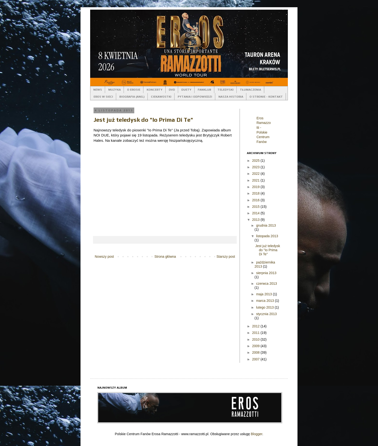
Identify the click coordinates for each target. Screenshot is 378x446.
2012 (256, 326)
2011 (256, 333)
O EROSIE (133, 89)
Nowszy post (104, 256)
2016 (256, 200)
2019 (256, 187)
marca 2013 (265, 301)
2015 (256, 207)
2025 (256, 160)
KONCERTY (154, 89)
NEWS (97, 89)
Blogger (256, 434)
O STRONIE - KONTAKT (266, 96)
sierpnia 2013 (266, 273)
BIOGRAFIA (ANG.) (132, 96)
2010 (256, 339)
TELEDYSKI (225, 89)
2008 (256, 352)
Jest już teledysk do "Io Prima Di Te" (143, 119)
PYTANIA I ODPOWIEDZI (195, 96)
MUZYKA (114, 89)
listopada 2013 (267, 236)
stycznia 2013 (266, 314)
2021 (256, 180)
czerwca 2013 (266, 283)
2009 (256, 346)
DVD (172, 89)
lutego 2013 (265, 307)
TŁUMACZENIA (250, 89)
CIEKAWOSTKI (161, 96)
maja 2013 (264, 294)
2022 (256, 174)
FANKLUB (204, 89)
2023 (256, 167)
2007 (256, 359)
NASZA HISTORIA (230, 96)
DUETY (186, 89)
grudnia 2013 (266, 225)
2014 (256, 213)
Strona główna (165, 256)
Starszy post (225, 256)
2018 (256, 193)
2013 (256, 220)
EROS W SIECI (103, 96)
